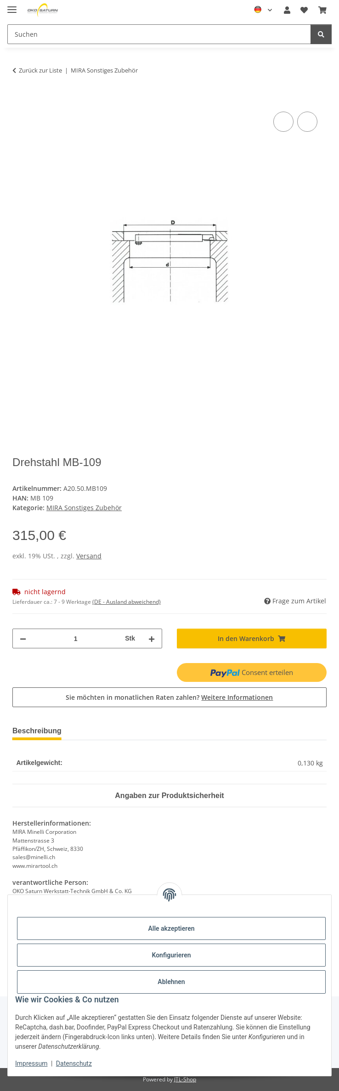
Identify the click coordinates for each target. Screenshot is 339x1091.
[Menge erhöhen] (151, 638)
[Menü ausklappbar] (12, 5)
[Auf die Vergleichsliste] (283, 122)
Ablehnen (171, 981)
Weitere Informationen (237, 697)
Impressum (31, 1063)
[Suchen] (321, 34)
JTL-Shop (185, 1079)
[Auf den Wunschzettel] (307, 122)
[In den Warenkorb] (19, 99)
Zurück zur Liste (40, 70)
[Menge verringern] (23, 638)
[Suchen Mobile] (159, 34)
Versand (89, 555)
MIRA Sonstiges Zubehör (84, 507)
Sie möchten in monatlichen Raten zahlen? (169, 697)
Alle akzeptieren (171, 928)
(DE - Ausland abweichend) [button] (126, 602)
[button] (287, 10)
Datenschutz (74, 1063)
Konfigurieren (171, 955)
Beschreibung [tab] (39, 730)
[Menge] (75, 638)
